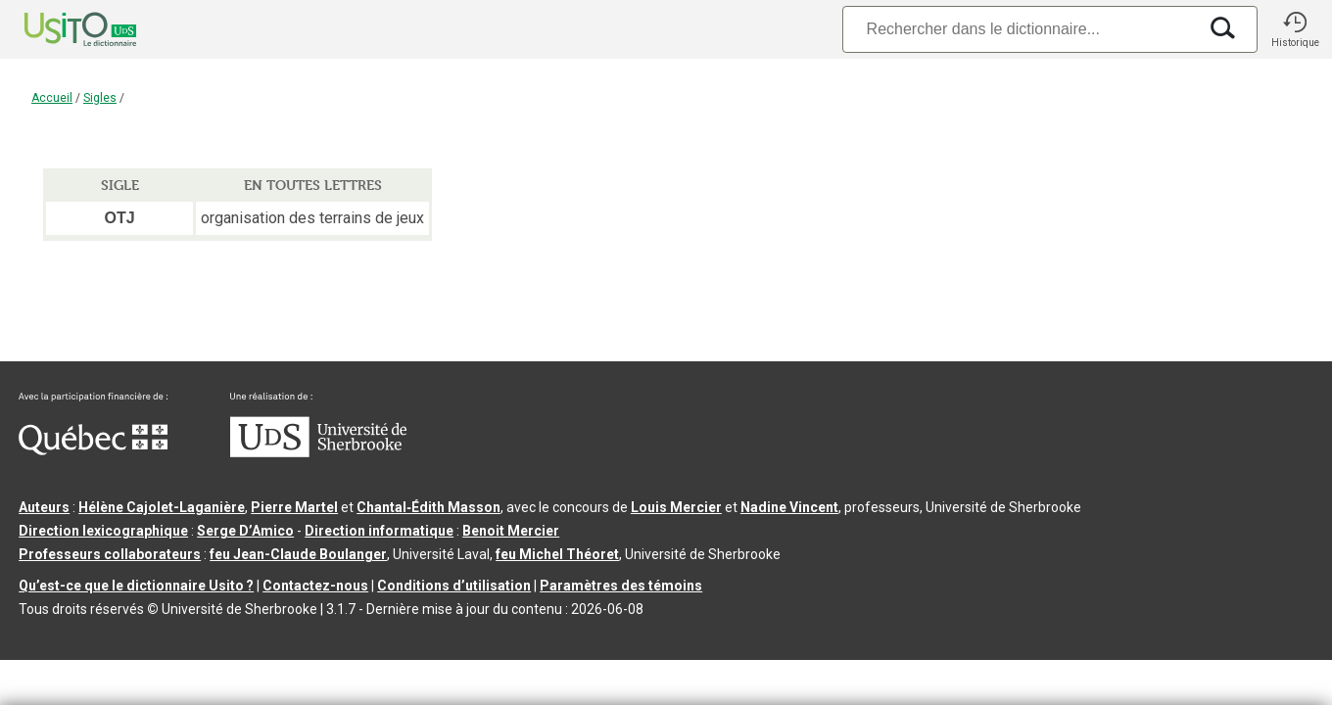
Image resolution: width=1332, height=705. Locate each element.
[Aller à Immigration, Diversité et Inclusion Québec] (93, 450)
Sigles (100, 98)
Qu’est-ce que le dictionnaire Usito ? (136, 585)
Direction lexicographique (103, 531)
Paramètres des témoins (621, 585)
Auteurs (44, 507)
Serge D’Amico (245, 531)
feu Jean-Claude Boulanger (298, 554)
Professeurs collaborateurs (110, 554)
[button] (1294, 29)
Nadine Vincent (789, 507)
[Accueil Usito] (59, 29)
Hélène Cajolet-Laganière (161, 507)
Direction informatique (379, 531)
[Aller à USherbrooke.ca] (318, 452)
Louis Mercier (676, 507)
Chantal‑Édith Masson (428, 507)
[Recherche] (1019, 29)
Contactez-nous (315, 585)
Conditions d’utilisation (454, 585)
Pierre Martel (294, 507)
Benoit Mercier (510, 531)
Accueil (51, 98)
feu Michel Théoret (557, 554)
